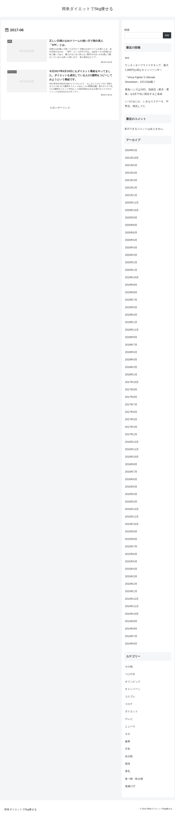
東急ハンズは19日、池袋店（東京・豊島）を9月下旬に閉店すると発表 (147, 91)
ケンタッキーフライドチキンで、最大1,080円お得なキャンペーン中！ (147, 67)
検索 (127, 29)
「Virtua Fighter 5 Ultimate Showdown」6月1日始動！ (140, 79)
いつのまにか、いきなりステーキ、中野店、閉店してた (147, 103)
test (127, 57)
